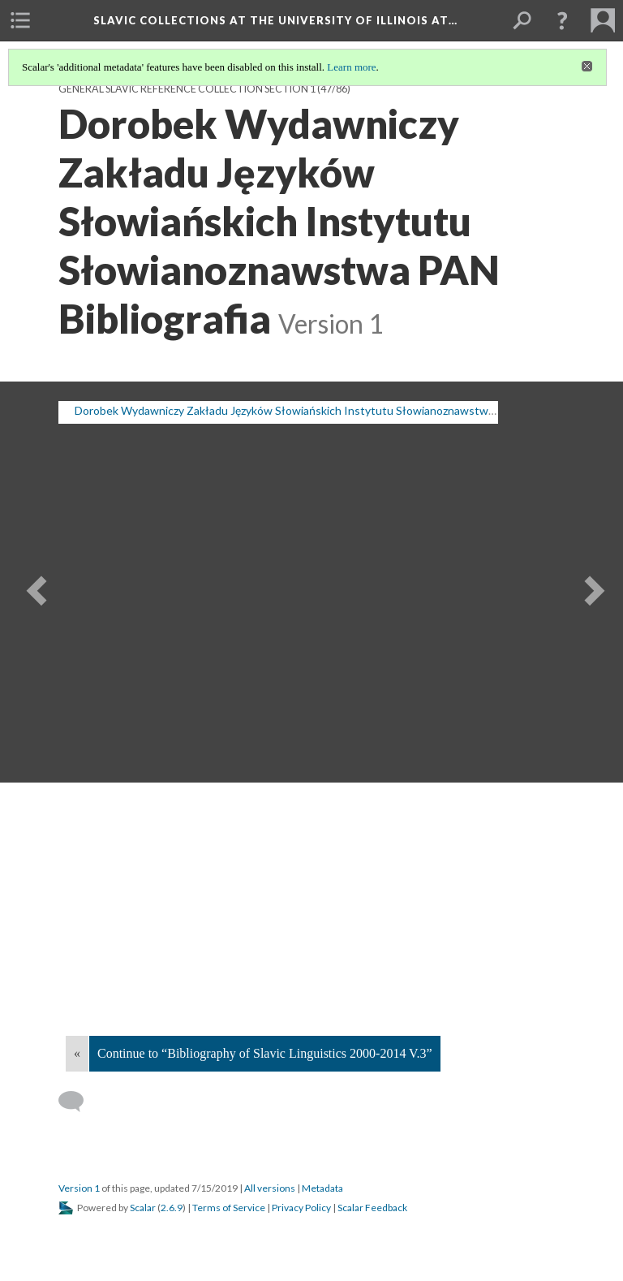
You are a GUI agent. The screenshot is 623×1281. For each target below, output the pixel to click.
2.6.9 (172, 1207)
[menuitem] (20, 20)
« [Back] (77, 1053)
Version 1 (79, 1188)
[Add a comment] (78, 1101)
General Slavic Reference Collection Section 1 (187, 89)
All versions (269, 1188)
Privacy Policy (301, 1207)
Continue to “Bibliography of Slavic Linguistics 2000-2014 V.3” (264, 1053)
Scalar (143, 1207)
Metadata (322, 1188)
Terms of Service (228, 1207)
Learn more (351, 67)
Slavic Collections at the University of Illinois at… (275, 20)
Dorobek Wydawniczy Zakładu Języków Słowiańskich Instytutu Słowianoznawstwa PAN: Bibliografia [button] (328, 410)
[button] (562, 20)
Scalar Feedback (372, 1207)
